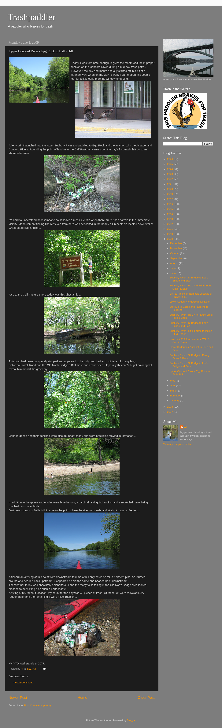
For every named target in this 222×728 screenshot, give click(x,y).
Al (185, 427)
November (176, 248)
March (174, 390)
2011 (170, 228)
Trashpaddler (31, 17)
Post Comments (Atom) (37, 705)
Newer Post (18, 698)
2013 (170, 219)
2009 (170, 238)
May (173, 380)
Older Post (146, 698)
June (173, 273)
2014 (170, 214)
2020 (170, 189)
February (175, 395)
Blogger (131, 720)
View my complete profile (177, 444)
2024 (170, 169)
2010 (170, 234)
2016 (170, 204)
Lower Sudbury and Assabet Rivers (190, 301)
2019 (170, 194)
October (175, 253)
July (173, 268)
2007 (170, 411)
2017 (170, 199)
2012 (170, 223)
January (175, 400)
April (173, 385)
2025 (170, 164)
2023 (170, 174)
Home (82, 698)
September (176, 258)
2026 (170, 159)
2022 (170, 179)
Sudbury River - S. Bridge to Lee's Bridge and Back (189, 279)
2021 (170, 184)
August (174, 263)
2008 (170, 406)
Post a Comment (23, 682)
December (176, 243)
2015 (170, 209)
